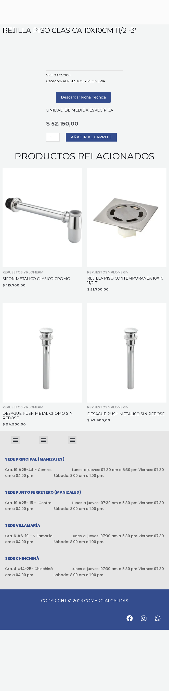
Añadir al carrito (91, 198)
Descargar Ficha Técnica (83, 158)
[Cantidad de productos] (53, 198)
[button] (15, 501)
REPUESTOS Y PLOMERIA (84, 142)
